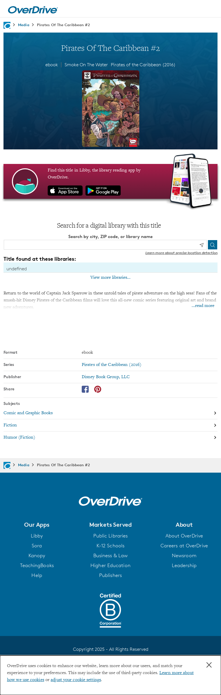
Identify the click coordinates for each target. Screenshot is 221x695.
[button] (36, 524)
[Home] (33, 9)
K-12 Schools (110, 545)
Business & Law (110, 555)
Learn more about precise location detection (181, 252)
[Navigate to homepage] (6, 25)
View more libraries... (110, 277)
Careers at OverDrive (184, 545)
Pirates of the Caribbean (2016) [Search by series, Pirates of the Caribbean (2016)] (111, 364)
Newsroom (184, 555)
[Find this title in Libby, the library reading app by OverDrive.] (110, 181)
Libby (37, 535)
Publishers (110, 575)
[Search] (212, 244)
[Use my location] (201, 244)
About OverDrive (184, 535)
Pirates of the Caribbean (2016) (143, 64)
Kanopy (36, 555)
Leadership (184, 565)
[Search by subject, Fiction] (110, 425)
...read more (203, 305)
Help (36, 575)
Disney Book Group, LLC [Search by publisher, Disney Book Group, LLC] (106, 376)
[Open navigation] (210, 9)
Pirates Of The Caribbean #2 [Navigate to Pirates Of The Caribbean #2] (63, 24)
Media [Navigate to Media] (23, 24)
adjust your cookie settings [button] (76, 680)
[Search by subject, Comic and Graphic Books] (110, 413)
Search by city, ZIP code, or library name (110, 236)
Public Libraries (110, 535)
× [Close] (209, 665)
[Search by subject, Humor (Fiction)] (110, 437)
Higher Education (110, 565)
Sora (37, 545)
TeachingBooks (37, 565)
